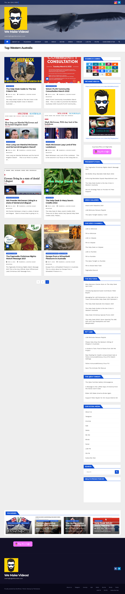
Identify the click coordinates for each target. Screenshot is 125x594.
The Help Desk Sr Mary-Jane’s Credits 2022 (59, 201)
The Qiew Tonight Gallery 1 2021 (96, 215)
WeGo (53, 42)
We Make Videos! (16, 32)
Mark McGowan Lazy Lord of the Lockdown (61, 146)
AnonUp (38, 42)
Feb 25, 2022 (12, 94)
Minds (70, 42)
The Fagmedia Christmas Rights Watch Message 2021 (21, 257)
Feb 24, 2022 (12, 150)
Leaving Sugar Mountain (12, 197)
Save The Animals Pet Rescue (95, 368)
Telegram (27, 42)
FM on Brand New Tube (93, 265)
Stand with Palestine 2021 (94, 205)
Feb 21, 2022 (51, 206)
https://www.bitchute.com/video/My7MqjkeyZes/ (102, 138)
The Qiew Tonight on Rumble (95, 261)
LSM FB (88, 42)
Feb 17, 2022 (51, 262)
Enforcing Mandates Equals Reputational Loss (101, 178)
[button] (119, 42)
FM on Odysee (90, 242)
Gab (46, 42)
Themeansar (36, 588)
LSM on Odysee (90, 238)
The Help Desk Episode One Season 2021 (99, 304)
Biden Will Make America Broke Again (98, 393)
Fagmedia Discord (91, 270)
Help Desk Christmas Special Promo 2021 (99, 315)
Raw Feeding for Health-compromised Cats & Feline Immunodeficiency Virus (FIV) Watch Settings (101, 357)
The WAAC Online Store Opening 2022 (76, 524)
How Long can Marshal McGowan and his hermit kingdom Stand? (22, 146)
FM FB (97, 42)
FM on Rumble (90, 256)
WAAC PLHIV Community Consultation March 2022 (58, 90)
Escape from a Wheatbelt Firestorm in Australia (58, 257)
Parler (79, 42)
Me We (62, 42)
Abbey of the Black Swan (72, 520)
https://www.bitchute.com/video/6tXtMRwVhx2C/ (102, 86)
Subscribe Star (109, 42)
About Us (16, 42)
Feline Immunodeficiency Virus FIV (97, 363)
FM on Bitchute (90, 233)
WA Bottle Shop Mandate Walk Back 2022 (99, 174)
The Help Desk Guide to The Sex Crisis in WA (21, 90)
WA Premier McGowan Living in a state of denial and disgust (21, 201)
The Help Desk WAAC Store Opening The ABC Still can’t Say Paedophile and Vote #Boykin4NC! (101, 321)
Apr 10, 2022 (100, 528)
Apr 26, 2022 (13, 528)
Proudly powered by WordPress (13, 588)
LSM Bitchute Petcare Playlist (95, 210)
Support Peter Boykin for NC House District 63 (101, 398)
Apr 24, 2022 (42, 528)
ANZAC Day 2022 (15, 525)
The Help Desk (10, 86)
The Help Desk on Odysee (94, 247)
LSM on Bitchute (11, 141)
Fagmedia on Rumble (51, 86)
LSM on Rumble (63, 253)
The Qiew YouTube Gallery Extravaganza (99, 382)
